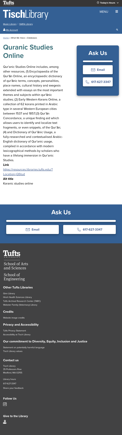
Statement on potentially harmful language (24, 347)
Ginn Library (9, 293)
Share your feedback (13, 388)
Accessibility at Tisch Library (16, 334)
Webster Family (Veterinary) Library (20, 304)
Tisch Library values (13, 351)
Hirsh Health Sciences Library (17, 297)
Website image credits (14, 317)
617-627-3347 (9, 383)
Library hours (9, 379)
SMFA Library (26, 24)
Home (6, 37)
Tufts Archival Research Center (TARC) (22, 301)
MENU (109, 11)
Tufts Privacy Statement (14, 330)
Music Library (9, 24)
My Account (12, 30)
